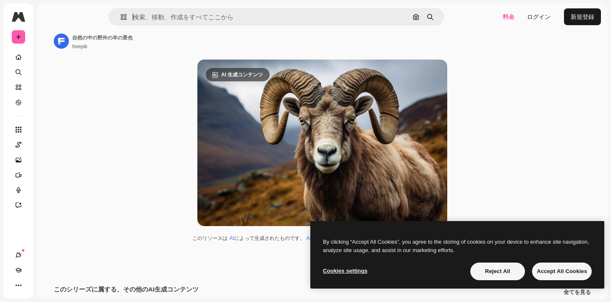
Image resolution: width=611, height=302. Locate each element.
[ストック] (50, 87)
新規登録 (582, 16)
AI (263, 239)
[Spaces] (50, 144)
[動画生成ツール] (50, 175)
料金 (508, 16)
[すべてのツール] (50, 129)
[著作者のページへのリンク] (125, 41)
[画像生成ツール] (50, 160)
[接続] (18, 285)
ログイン (539, 16)
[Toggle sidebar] (82, 16)
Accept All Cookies (562, 271)
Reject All (497, 271)
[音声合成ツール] (50, 190)
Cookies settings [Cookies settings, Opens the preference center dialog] (345, 271)
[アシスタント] (50, 205)
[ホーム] (50, 57)
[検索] (50, 72)
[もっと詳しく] (50, 102)
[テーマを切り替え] (48, 285)
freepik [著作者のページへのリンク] (143, 46)
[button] (152, 17)
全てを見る (577, 294)
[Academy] (33, 285)
